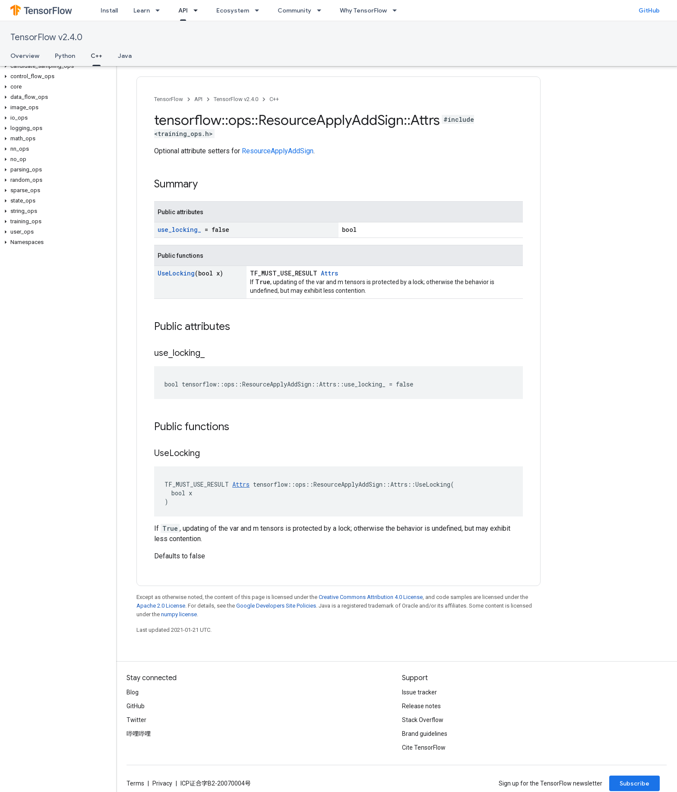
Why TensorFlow (363, 10)
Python (65, 56)
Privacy (162, 783)
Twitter (136, 719)
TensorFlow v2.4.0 (46, 37)
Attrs (329, 273)
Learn (141, 10)
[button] (56, 66)
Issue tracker (419, 692)
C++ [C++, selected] (96, 56)
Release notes (421, 706)
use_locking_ (179, 229)
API (198, 99)
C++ (274, 99)
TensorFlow (168, 99)
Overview (24, 56)
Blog (133, 692)
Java (125, 56)
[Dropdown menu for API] (198, 10)
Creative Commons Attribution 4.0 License (371, 597)
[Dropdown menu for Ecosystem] (259, 10)
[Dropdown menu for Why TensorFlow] (397, 10)
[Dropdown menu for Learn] (160, 10)
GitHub (649, 10)
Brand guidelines (424, 733)
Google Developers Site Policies (276, 605)
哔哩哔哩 (139, 733)
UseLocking (176, 273)
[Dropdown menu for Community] (321, 10)
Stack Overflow (422, 719)
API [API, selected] (183, 10)
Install (109, 10)
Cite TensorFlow (424, 747)
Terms (135, 783)
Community (294, 10)
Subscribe (634, 783)
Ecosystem (232, 10)
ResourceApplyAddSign (277, 151)
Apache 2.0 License (160, 605)
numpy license (179, 614)
